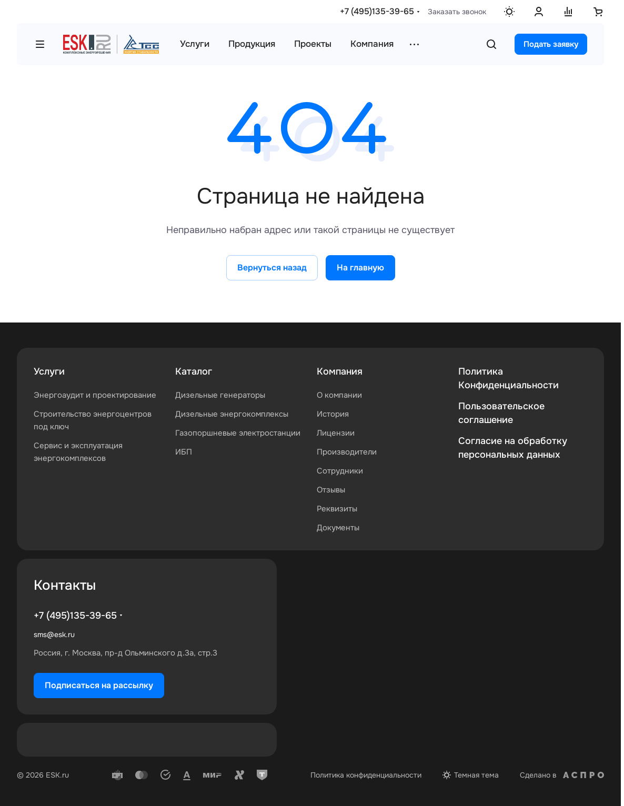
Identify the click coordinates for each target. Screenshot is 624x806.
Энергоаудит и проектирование (95, 395)
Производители (347, 452)
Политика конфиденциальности (365, 775)
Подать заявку (551, 44)
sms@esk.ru (54, 634)
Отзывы (331, 490)
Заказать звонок (457, 11)
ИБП (183, 452)
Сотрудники (340, 471)
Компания (340, 371)
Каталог (193, 371)
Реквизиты (337, 508)
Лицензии (336, 433)
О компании (339, 395)
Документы (338, 527)
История (333, 414)
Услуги (49, 371)
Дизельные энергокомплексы (231, 414)
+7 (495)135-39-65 (377, 11)
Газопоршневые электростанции (237, 433)
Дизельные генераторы (220, 395)
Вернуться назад (272, 267)
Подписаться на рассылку (99, 685)
